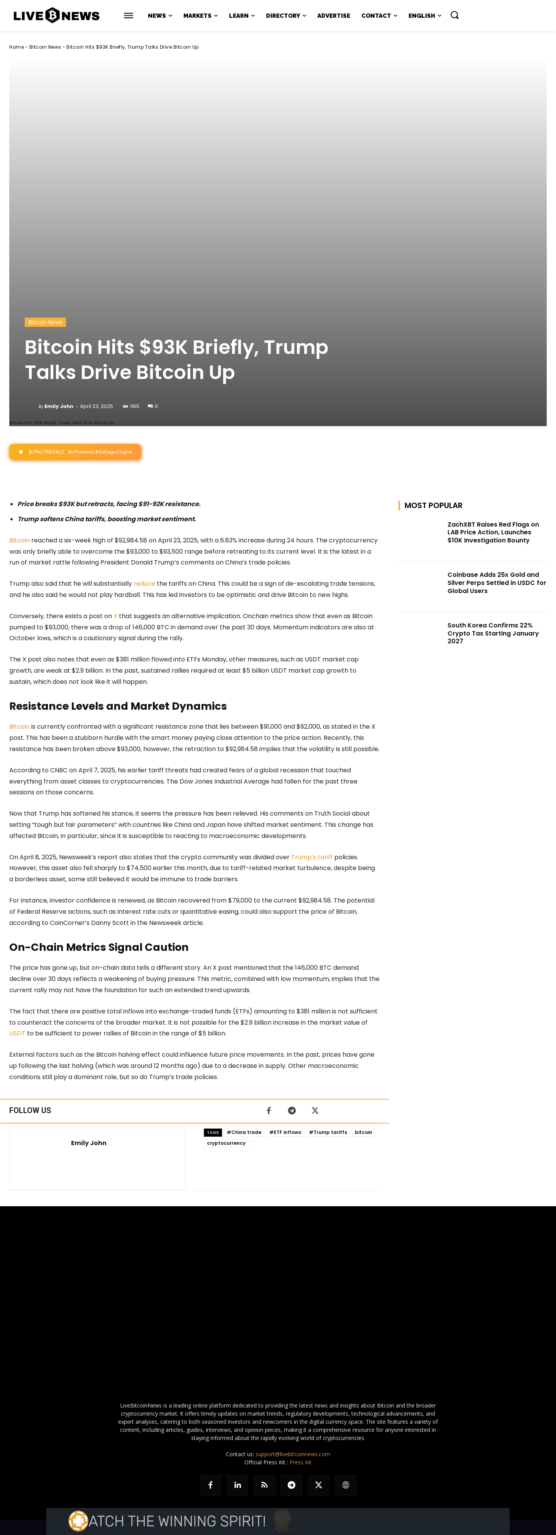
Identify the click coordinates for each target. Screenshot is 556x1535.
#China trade (244, 1132)
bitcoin (363, 1132)
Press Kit (301, 1462)
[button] (454, 14)
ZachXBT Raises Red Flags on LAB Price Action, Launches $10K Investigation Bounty (493, 532)
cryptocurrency (226, 1143)
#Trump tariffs (328, 1132)
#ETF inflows (285, 1132)
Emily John (58, 406)
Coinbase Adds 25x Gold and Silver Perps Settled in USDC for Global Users (497, 582)
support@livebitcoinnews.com (293, 1454)
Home (16, 47)
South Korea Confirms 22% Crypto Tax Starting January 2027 (493, 633)
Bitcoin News (45, 47)
